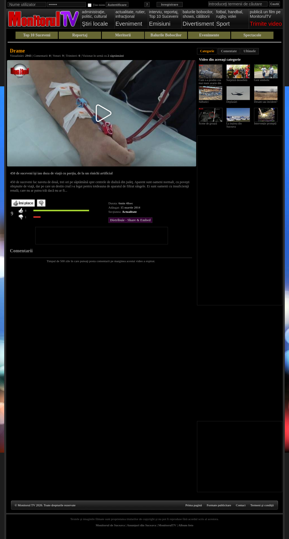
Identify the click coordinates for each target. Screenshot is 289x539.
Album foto (185, 525)
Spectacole (252, 35)
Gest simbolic (262, 80)
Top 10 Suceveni (37, 35)
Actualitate (129, 211)
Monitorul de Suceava (110, 525)
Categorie (207, 51)
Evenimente (209, 35)
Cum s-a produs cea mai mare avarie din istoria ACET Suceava (211, 83)
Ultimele (250, 51)
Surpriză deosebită (236, 80)
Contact (241, 505)
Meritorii (123, 35)
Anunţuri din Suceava (141, 525)
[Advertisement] (102, 235)
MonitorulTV (167, 525)
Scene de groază (208, 123)
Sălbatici (204, 101)
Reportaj (79, 35)
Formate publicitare (219, 505)
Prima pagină (193, 505)
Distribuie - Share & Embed (130, 220)
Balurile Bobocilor (165, 35)
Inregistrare (169, 4)
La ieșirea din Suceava (234, 125)
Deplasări (231, 101)
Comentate (229, 51)
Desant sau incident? (265, 101)
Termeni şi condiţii (262, 505)
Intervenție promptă (265, 123)
